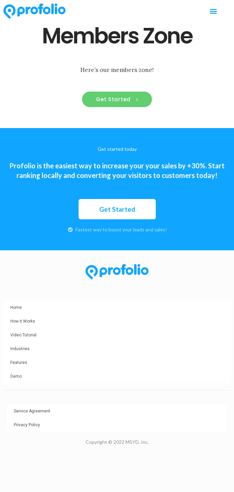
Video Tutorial (23, 335)
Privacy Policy (27, 424)
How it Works (22, 321)
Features (18, 362)
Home (16, 307)
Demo (16, 376)
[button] (213, 11)
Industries (20, 348)
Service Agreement (32, 411)
